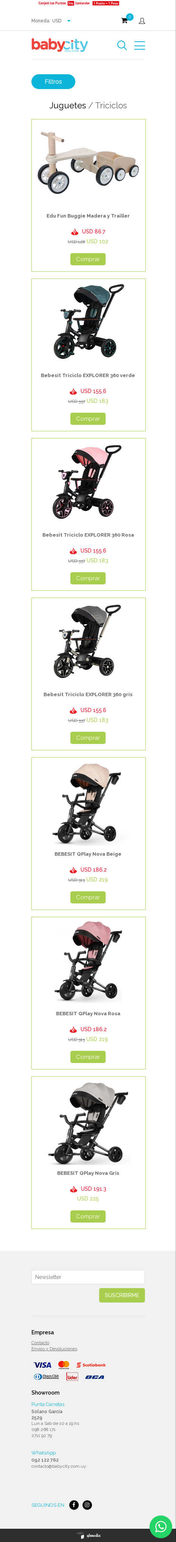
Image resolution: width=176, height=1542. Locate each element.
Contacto (40, 1342)
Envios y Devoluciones (54, 1348)
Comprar (88, 259)
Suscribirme (122, 1295)
